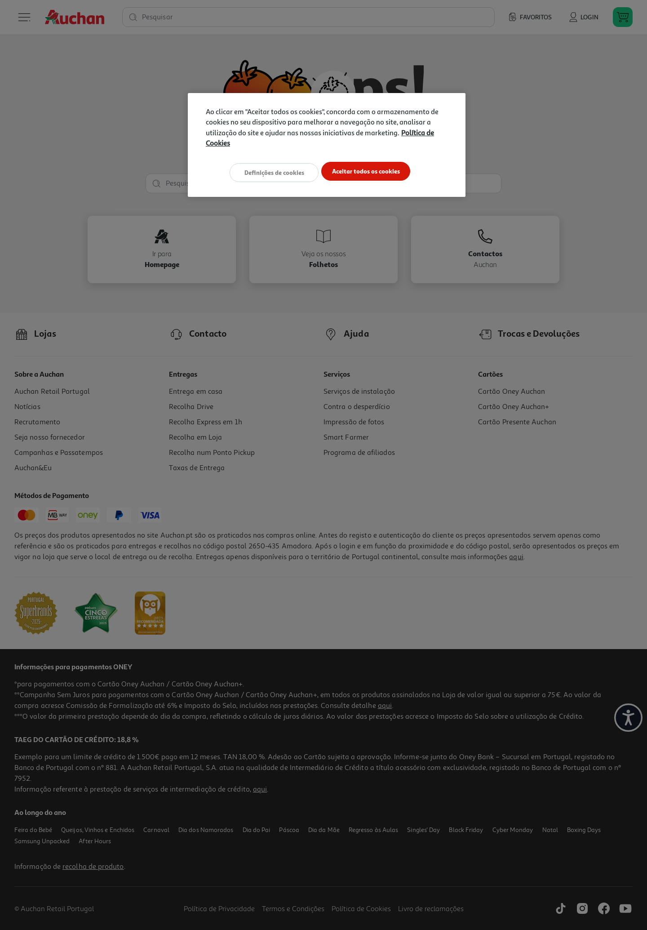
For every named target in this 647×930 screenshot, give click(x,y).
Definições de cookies (269, 172)
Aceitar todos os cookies (370, 172)
